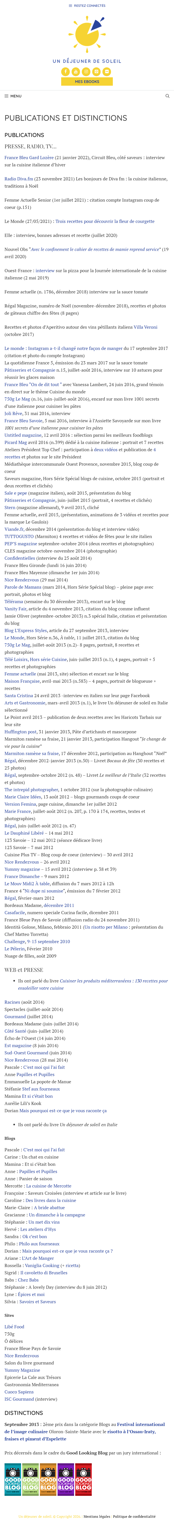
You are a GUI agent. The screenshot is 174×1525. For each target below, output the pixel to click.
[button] (167, 96)
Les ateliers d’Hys (38, 1229)
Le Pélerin (15, 949)
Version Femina (20, 804)
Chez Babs (28, 1280)
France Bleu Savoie (23, 421)
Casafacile (15, 912)
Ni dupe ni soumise (44, 891)
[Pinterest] (96, 71)
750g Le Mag (17, 399)
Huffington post (20, 732)
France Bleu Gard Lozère (29, 157)
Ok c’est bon (34, 1236)
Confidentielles (20, 558)
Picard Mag (16, 442)
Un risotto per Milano (106, 927)
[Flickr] (106, 71)
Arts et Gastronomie (25, 703)
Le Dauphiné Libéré (24, 833)
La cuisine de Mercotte (48, 1186)
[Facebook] (65, 71)
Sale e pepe (16, 493)
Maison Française (22, 681)
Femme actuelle (20, 674)
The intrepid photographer (31, 789)
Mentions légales (97, 1516)
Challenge (15, 941)
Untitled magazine (23, 435)
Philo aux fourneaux (39, 1244)
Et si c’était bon (37, 1096)
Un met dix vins (44, 1222)
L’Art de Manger (38, 1258)
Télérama (14, 601)
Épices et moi (31, 1294)
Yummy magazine (22, 869)
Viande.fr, (14, 529)
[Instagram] (86, 71)
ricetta (72, 1265)
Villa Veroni (145, 327)
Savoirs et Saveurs (37, 1301)
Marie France (18, 811)
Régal (10, 761)
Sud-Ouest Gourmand (26, 1053)
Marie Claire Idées (23, 797)
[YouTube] (76, 71)
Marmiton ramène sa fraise (32, 753)
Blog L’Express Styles (26, 630)
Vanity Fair (15, 609)
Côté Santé (15, 1031)
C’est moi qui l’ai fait (44, 1067)
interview (45, 270)
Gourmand (15, 1016)
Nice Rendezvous (22, 580)
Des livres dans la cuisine (51, 1200)
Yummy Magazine (22, 1370)
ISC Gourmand (19, 1399)
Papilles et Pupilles (36, 1074)
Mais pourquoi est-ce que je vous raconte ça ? (67, 1251)
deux (99, 449)
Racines (12, 1002)
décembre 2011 (59, 905)
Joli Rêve (13, 413)
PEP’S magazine (21, 544)
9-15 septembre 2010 (48, 941)
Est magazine (18, 1045)
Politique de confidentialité (134, 1516)
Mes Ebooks (87, 81)
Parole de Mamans (23, 587)
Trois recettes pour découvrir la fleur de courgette (105, 221)
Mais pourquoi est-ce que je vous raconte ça (63, 1110)
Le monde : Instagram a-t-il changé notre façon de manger (64, 348)
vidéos (111, 449)
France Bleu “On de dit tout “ (33, 384)
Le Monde (14, 638)
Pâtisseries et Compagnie (30, 370)
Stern (10, 507)
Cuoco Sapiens (19, 1392)
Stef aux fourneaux (41, 1089)
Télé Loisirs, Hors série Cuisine (36, 659)
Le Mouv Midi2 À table (27, 884)
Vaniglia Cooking (42, 1265)
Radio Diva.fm (19, 179)
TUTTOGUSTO (19, 536)
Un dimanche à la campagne (57, 1215)
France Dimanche (22, 876)
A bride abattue (49, 1207)
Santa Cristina (19, 695)
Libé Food (14, 1327)
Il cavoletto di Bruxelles (44, 1273)
